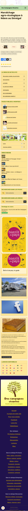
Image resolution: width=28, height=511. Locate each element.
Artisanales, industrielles (14, 483)
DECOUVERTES (6, 79)
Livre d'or (14, 423)
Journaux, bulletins (7, 147)
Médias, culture (14, 461)
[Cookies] (3, 508)
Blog (14, 446)
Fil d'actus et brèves (14, 434)
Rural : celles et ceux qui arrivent (10, 166)
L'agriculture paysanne (10, 128)
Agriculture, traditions (14, 469)
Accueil (14, 410)
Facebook (14, 420)
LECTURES (5, 83)
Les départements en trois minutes (11, 185)
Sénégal (3, 51)
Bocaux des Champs (9, 117)
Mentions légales (14, 507)
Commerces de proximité (14, 486)
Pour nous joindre (14, 417)
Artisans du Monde (12, 53)
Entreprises (14, 437)
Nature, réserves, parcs (14, 502)
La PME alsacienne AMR (10, 112)
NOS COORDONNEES (7, 93)
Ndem (7, 51)
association (4, 53)
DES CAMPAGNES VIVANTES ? (9, 96)
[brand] (10, 8)
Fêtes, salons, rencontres (14, 455)
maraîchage (18, 51)
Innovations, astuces (14, 489)
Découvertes (14, 440)
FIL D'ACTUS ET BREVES (8, 86)
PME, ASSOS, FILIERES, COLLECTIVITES (11, 76)
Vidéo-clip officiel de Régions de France (12, 179)
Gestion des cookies (14, 509)
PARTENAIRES (6, 90)
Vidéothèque (14, 426)
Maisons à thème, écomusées (14, 496)
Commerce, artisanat (14, 472)
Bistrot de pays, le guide (11, 270)
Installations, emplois (14, 467)
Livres (4, 143)
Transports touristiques (14, 499)
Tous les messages (6, 357)
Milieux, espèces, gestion (14, 458)
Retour (13, 46)
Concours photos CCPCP (10, 107)
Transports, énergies (14, 464)
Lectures (14, 443)
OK (25, 193)
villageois (12, 51)
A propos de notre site (14, 414)
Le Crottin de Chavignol (10, 123)
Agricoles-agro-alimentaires (14, 480)
